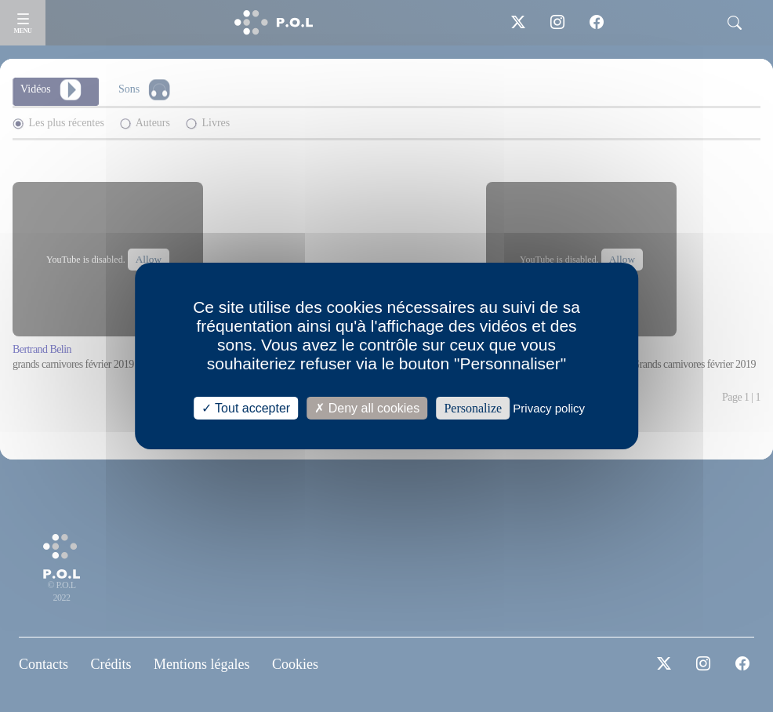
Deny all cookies (366, 408)
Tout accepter (245, 408)
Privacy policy (549, 408)
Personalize (473, 408)
